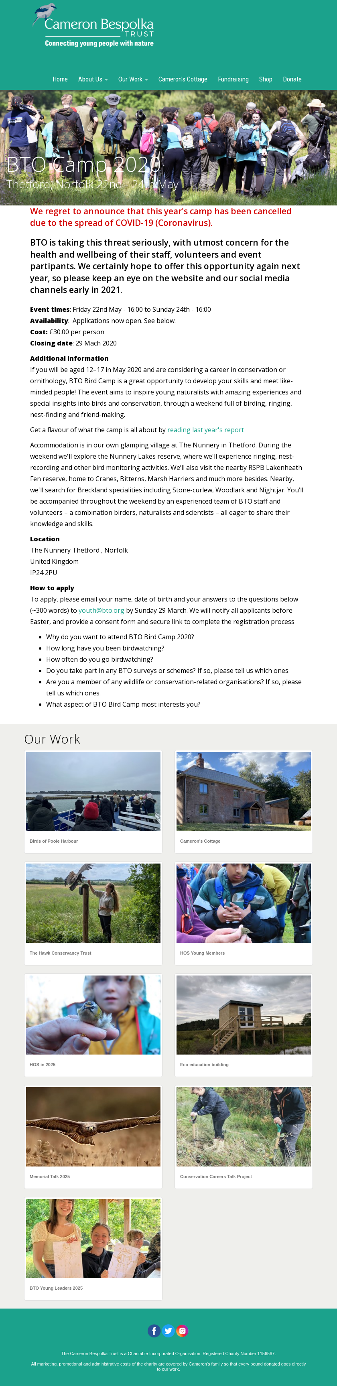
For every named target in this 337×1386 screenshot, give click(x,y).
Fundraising (233, 79)
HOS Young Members (202, 953)
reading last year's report (205, 429)
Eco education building (204, 1064)
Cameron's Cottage (182, 79)
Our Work (133, 79)
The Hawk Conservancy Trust (60, 953)
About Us (93, 79)
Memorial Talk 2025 (50, 1176)
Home (60, 79)
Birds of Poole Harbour (54, 841)
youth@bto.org (101, 610)
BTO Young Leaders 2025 (56, 1288)
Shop (265, 79)
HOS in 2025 (42, 1064)
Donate (292, 79)
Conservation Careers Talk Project (216, 1176)
